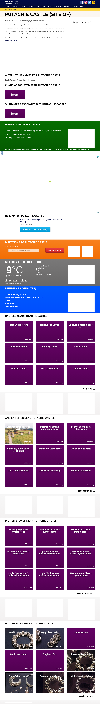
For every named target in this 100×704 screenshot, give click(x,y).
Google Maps (18, 149)
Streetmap (76, 149)
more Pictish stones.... (86, 593)
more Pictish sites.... (87, 696)
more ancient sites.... (86, 490)
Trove (7, 300)
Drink (43, 6)
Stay (49, 6)
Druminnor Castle (11, 40)
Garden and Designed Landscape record (24, 297)
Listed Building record (15, 294)
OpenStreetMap (45, 149)
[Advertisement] (80, 404)
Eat (38, 6)
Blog (7, 6)
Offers (82, 6)
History (23, 6)
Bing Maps (8, 149)
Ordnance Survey (58, 149)
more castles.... (89, 388)
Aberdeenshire (55, 131)
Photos (75, 6)
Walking (66, 6)
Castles (15, 6)
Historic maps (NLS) (31, 149)
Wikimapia (85, 149)
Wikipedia (9, 303)
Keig (33, 131)
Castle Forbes (11, 306)
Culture (31, 6)
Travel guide (57, 6)
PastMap (69, 149)
